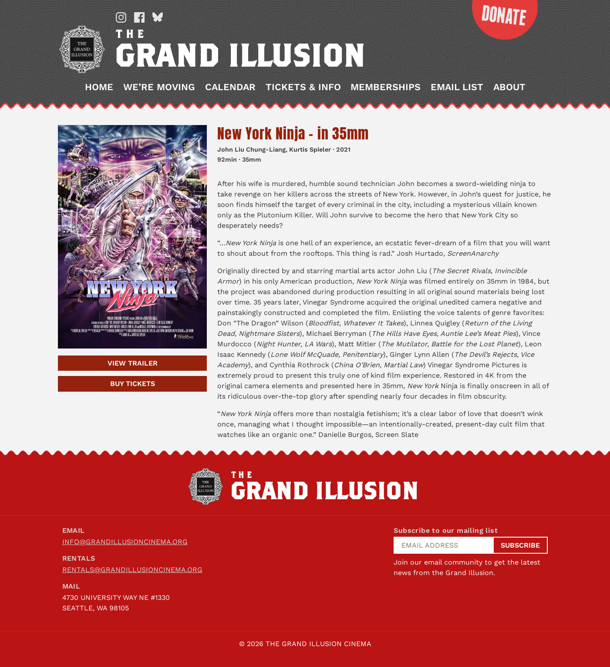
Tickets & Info (302, 87)
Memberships (385, 87)
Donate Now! (498, 20)
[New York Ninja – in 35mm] (132, 237)
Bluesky (157, 17)
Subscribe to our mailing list (446, 530)
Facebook (139, 17)
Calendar (230, 87)
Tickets (132, 383)
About (509, 87)
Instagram (121, 17)
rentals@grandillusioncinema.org (132, 569)
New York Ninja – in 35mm (292, 133)
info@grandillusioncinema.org (125, 542)
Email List (456, 87)
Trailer (132, 363)
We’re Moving (159, 87)
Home (99, 87)
